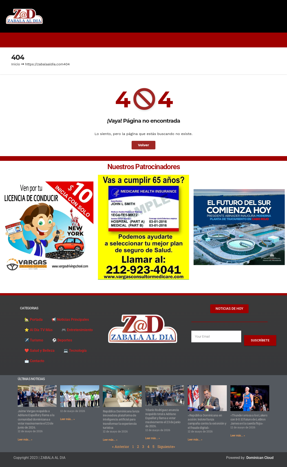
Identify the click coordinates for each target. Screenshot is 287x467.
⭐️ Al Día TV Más (38, 330)
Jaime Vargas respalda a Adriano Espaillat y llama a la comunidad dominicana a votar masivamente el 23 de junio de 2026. (36, 419)
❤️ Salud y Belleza (39, 350)
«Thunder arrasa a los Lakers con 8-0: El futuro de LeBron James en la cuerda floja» (248, 419)
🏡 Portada (33, 319)
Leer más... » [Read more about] (67, 419)
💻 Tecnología (75, 350)
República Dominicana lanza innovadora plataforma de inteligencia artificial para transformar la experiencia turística (121, 419)
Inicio (15, 64)
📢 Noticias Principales (70, 319)
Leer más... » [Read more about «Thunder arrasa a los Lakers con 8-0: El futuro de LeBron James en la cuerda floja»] (237, 435)
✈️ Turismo (33, 340)
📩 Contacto (34, 361)
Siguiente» (166, 446)
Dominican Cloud (259, 458)
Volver (143, 145)
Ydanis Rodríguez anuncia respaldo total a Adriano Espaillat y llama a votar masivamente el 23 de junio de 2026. (163, 418)
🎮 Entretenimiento (77, 330)
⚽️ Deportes (62, 340)
